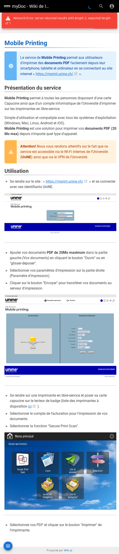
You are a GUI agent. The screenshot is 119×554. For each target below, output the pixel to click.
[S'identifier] (112, 6)
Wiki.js (68, 550)
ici (30, 406)
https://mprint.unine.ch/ (54, 74)
